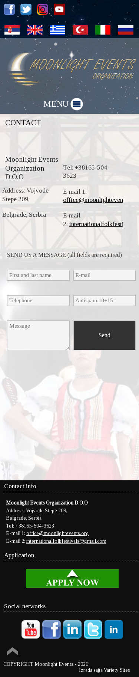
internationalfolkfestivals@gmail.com (66, 541)
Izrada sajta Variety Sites (104, 670)
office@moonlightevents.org (100, 199)
